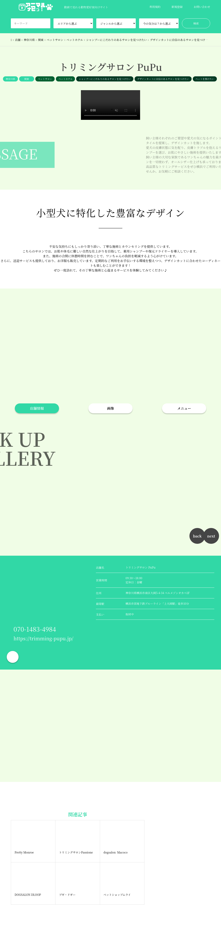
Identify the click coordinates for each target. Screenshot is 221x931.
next (211, 535)
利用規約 (154, 7)
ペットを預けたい (204, 78)
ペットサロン (45, 78)
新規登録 (177, 7)
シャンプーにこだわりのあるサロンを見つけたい (105, 78)
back (197, 535)
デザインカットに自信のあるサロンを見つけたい (163, 78)
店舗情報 (37, 408)
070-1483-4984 (35, 628)
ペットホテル (65, 78)
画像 (110, 408)
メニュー (184, 408)
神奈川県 (10, 78)
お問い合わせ (202, 7)
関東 (26, 78)
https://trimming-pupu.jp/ (43, 638)
